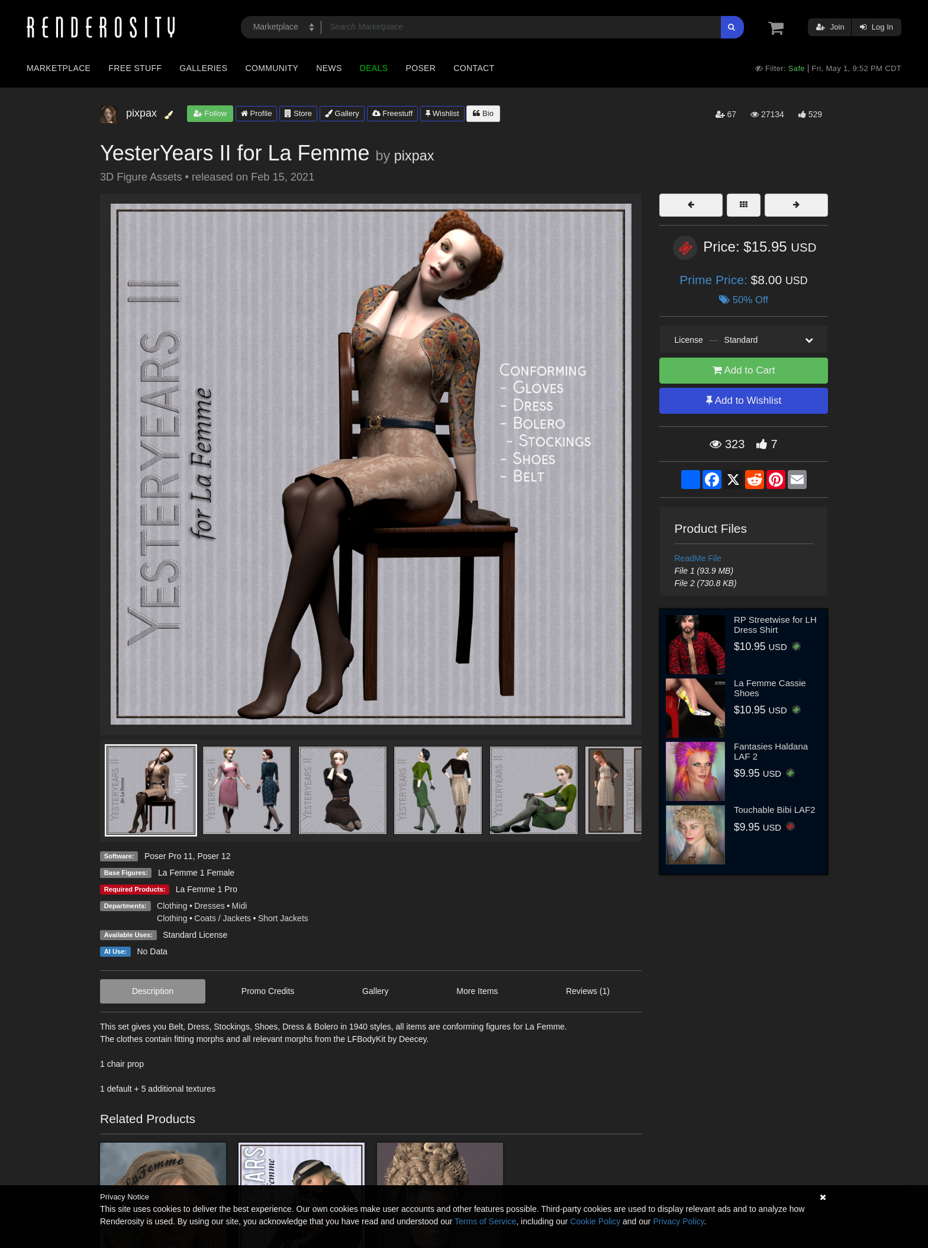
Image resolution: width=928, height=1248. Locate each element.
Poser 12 (213, 856)
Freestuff (392, 113)
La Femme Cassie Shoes (770, 688)
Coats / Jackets (222, 918)
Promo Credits (267, 991)
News (328, 68)
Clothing (172, 906)
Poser (420, 68)
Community (272, 68)
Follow (210, 113)
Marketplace (59, 68)
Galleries (203, 68)
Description (152, 991)
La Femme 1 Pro (206, 889)
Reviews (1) (588, 991)
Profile (256, 113)
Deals (374, 68)
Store (298, 113)
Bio (483, 113)
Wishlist (442, 113)
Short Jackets (283, 918)
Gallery (342, 113)
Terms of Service (485, 1221)
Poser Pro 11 (168, 856)
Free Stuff (135, 68)
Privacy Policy (678, 1221)
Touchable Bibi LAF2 (775, 810)
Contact (473, 68)
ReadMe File (698, 558)
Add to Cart (744, 370)
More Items (477, 991)
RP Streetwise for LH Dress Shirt (775, 625)
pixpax (414, 155)
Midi (239, 906)
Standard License (195, 935)
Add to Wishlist (743, 400)
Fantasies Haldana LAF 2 (771, 751)
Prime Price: (714, 280)
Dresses (209, 906)
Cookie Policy (595, 1221)
